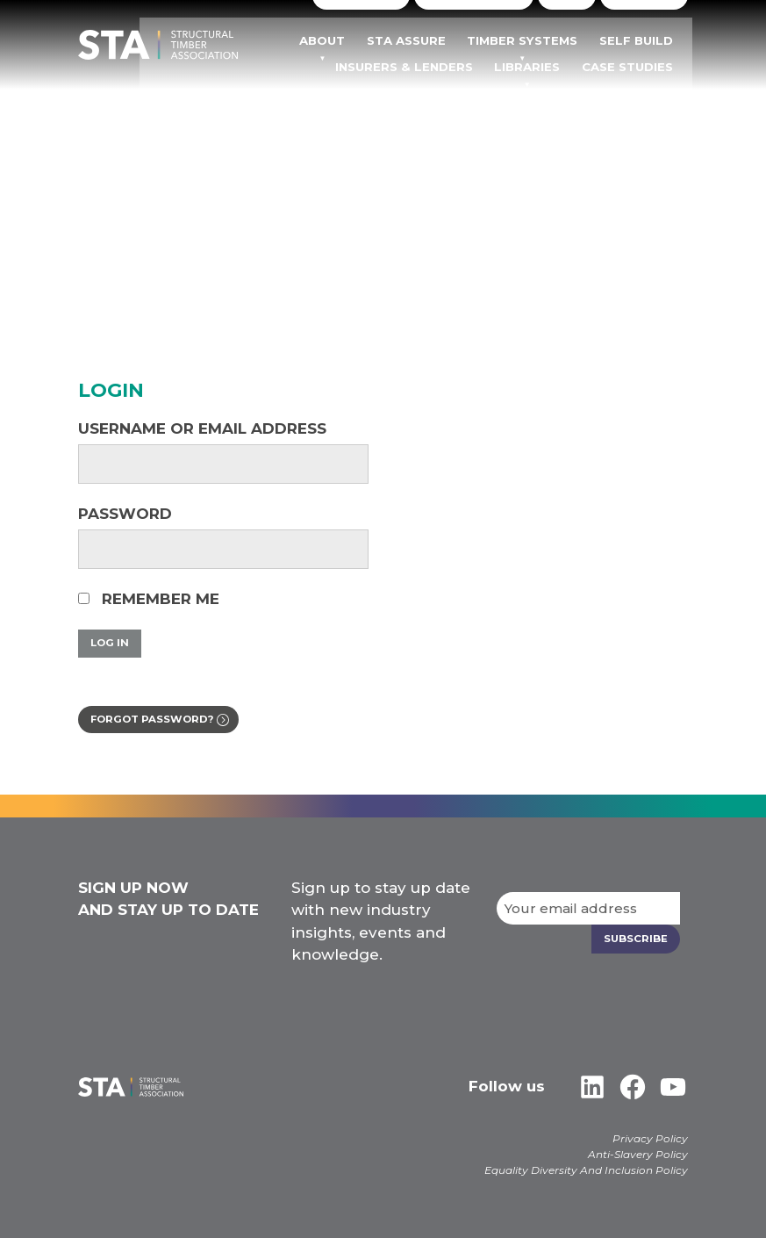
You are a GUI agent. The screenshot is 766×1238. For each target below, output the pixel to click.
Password (125, 513)
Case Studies (645, 66)
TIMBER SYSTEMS (549, 41)
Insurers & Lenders (440, 66)
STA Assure (443, 41)
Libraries (553, 66)
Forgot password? (156, 720)
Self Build (652, 41)
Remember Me (148, 599)
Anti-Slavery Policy (638, 1154)
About (367, 41)
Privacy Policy (650, 1138)
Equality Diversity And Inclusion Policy (586, 1170)
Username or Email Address (202, 428)
